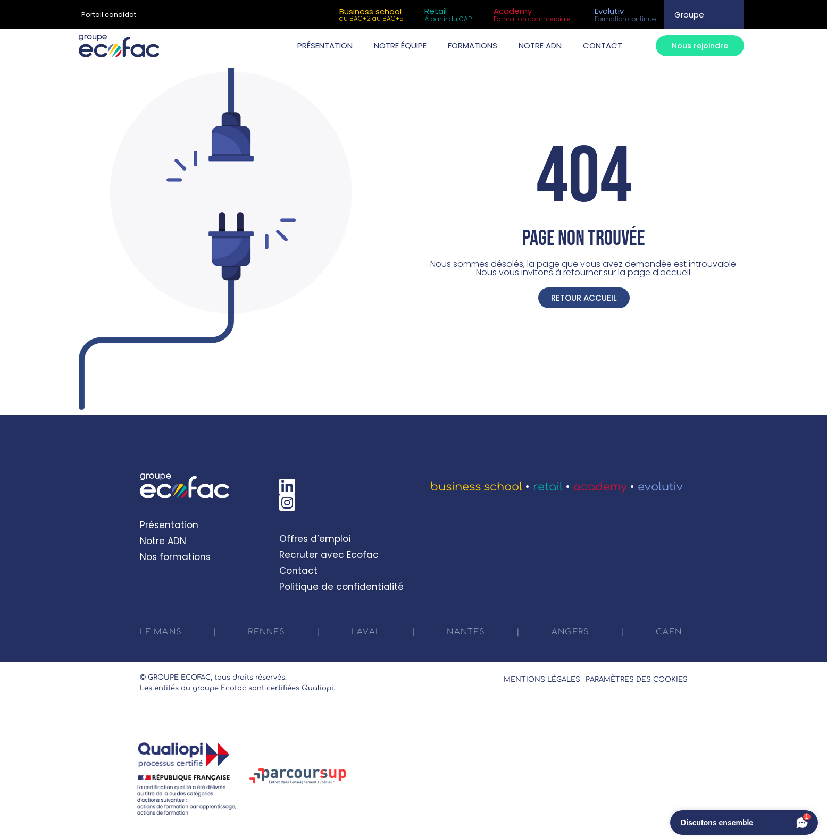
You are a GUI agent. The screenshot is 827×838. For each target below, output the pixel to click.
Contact (298, 570)
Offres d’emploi (314, 539)
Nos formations (175, 557)
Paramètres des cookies (637, 679)
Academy (600, 486)
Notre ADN (163, 541)
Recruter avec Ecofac (329, 554)
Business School (476, 486)
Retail (548, 486)
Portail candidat (108, 15)
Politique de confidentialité (341, 586)
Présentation (169, 525)
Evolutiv (660, 486)
